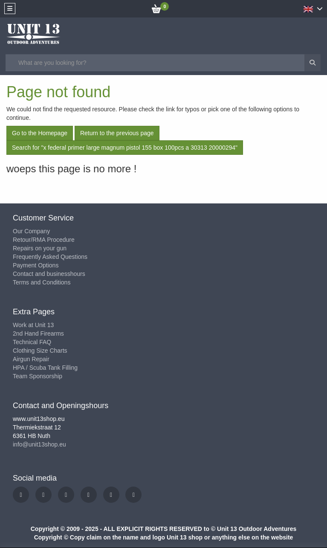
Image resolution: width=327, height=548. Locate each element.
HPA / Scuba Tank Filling (45, 367)
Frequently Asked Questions (50, 256)
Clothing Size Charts (40, 350)
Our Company (31, 231)
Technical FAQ (32, 342)
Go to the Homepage (39, 133)
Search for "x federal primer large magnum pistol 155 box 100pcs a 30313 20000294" (124, 147)
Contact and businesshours (49, 273)
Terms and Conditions (41, 282)
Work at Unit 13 (33, 325)
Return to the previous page (117, 133)
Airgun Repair (31, 359)
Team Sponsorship (37, 376)
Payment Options (35, 265)
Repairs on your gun (40, 248)
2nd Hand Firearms (38, 333)
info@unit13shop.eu (39, 444)
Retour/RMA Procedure (44, 239)
